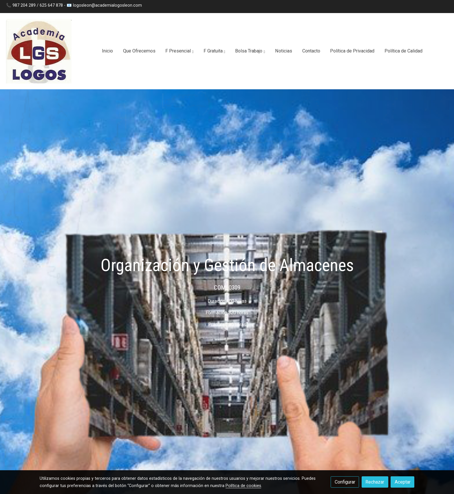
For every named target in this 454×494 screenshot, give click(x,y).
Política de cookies (243, 485)
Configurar (345, 482)
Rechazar (374, 482)
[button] (179, 51)
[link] (39, 51)
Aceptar (403, 482)
